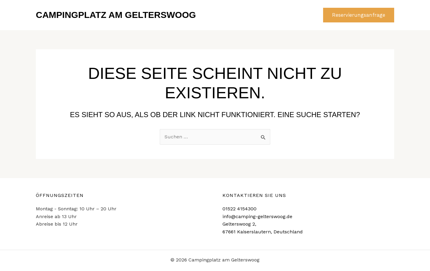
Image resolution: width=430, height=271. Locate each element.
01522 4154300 (239, 209)
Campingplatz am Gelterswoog (116, 15)
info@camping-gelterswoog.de (257, 216)
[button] (358, 15)
